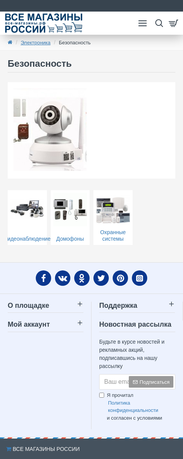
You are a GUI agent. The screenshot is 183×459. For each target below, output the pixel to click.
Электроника (36, 43)
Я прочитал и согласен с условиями (137, 406)
